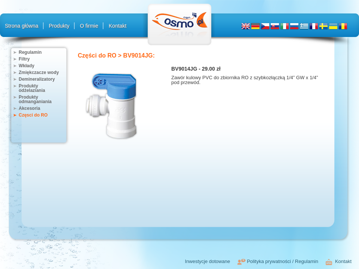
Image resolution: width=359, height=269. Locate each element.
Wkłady (26, 65)
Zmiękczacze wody (39, 72)
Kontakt (117, 26)
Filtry (24, 59)
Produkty (59, 26)
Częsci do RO (33, 115)
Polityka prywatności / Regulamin (282, 261)
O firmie (89, 26)
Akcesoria (29, 108)
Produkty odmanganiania (35, 99)
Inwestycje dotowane (207, 261)
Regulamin (30, 52)
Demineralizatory (37, 79)
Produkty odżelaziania (32, 88)
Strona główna (22, 26)
